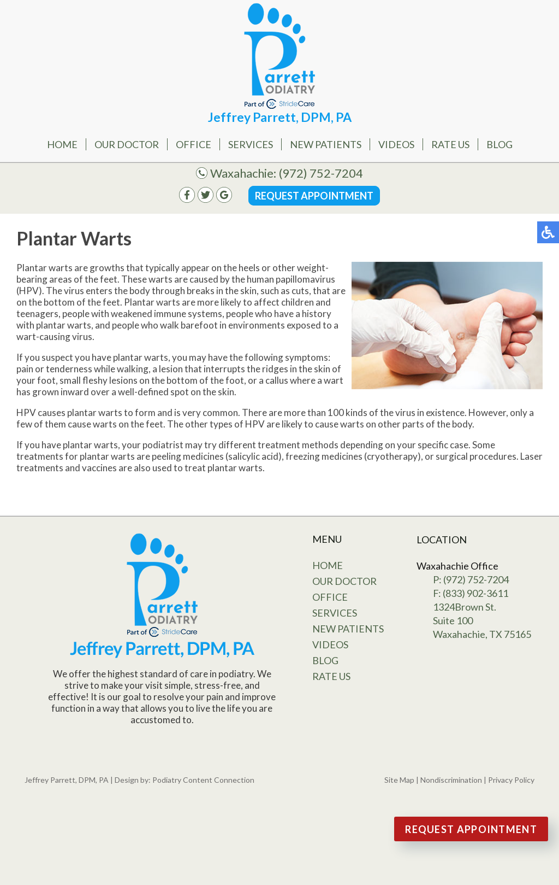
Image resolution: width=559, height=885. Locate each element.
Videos (396, 144)
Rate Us (450, 144)
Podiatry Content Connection (203, 779)
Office (193, 144)
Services (250, 144)
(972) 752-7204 (321, 173)
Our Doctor (126, 144)
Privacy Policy (511, 779)
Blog (499, 144)
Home (62, 144)
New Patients (325, 144)
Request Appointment (314, 196)
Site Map (399, 779)
